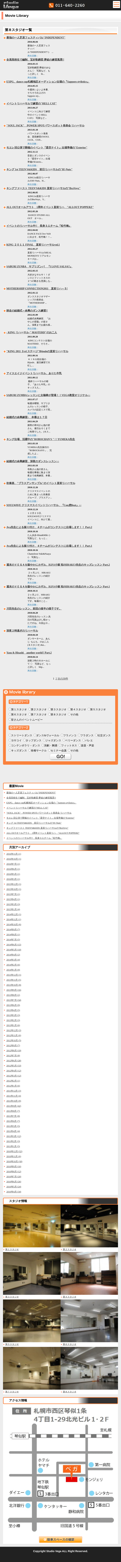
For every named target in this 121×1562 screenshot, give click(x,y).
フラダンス (87, 735)
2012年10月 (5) (13, 1040)
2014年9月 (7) (13, 929)
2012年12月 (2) (13, 1030)
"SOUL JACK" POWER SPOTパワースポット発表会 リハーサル (45, 125)
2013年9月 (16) (13, 990)
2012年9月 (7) (13, 1045)
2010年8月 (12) (13, 1171)
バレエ (89, 740)
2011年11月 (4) (13, 1096)
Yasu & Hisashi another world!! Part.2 (29, 652)
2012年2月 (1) (13, 1080)
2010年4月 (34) (13, 1191)
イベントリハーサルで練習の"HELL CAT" (31, 103)
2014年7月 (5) (13, 939)
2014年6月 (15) (13, 944)
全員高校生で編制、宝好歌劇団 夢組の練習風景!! (35, 59)
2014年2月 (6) (13, 965)
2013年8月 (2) (13, 995)
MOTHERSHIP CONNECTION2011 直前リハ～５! (37, 288)
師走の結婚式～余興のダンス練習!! (27, 310)
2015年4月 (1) (13, 899)
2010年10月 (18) (14, 1161)
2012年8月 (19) (13, 1050)
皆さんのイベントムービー (27, 719)
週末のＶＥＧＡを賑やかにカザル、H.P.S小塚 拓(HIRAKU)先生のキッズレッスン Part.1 (58, 586)
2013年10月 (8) (13, 985)
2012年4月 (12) (13, 1070)
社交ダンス (104, 735)
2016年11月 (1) (13, 854)
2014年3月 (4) (13, 959)
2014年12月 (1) (13, 914)
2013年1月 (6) (13, 1025)
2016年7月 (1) (13, 864)
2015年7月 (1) (13, 894)
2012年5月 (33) (13, 1065)
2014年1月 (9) (13, 970)
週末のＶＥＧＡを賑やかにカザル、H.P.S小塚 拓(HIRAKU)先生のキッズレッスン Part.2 (58, 564)
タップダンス (33, 740)
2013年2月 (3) (13, 1020)
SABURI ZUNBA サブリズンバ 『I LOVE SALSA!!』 (39, 266)
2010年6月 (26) (13, 1181)
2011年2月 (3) (13, 1141)
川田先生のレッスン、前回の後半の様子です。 (34, 608)
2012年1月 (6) (13, 1086)
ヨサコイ (16, 740)
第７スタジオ (39, 714)
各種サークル (39, 750)
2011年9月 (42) (13, 1106)
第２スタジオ (39, 709)
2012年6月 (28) (13, 1060)
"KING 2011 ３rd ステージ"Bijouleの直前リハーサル (37, 351)
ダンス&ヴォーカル (47, 735)
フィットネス (69, 745)
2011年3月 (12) (13, 1136)
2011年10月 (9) (13, 1101)
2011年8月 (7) (13, 1111)
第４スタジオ (78, 709)
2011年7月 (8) (13, 1116)
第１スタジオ (19, 709)
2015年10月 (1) (13, 889)
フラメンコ (69, 735)
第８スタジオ (58, 714)
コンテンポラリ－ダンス (25, 745)
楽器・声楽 (87, 745)
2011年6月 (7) (13, 1121)
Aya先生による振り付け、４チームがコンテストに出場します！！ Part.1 (49, 546)
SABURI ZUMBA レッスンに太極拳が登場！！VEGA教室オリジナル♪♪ (48, 395)
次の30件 (63, 678)
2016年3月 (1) (13, 879)
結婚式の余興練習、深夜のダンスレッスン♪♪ (32, 461)
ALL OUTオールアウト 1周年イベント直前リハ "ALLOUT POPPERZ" (50, 207)
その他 (74, 714)
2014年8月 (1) (13, 934)
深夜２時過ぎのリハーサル (22, 630)
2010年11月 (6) (13, 1156)
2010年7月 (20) (13, 1176)
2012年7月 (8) (13, 1055)
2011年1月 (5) (13, 1146)
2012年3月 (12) (13, 1075)
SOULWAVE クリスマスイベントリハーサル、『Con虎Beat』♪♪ (43, 505)
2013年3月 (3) (13, 1015)
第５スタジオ (98, 709)
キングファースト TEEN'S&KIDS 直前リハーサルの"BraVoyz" (43, 188)
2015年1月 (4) (13, 909)
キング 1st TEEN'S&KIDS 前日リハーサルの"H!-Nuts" (39, 169)
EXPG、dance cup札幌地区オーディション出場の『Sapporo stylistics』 (48, 81)
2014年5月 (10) (13, 949)
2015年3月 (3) (13, 904)
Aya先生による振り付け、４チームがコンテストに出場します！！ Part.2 (49, 527)
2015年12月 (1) (13, 884)
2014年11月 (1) (13, 919)
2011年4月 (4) (13, 1131)
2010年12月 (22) (14, 1151)
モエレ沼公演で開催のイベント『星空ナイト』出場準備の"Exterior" (46, 147)
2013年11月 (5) (13, 980)
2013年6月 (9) (13, 1005)
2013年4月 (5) (13, 1010)
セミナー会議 (58, 750)
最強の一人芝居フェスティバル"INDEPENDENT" (35, 37)
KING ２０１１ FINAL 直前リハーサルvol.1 (33, 244)
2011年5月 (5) (13, 1126)
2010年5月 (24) (13, 1186)
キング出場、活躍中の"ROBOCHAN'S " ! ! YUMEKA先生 (40, 439)
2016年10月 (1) (13, 859)
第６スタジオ (19, 714)
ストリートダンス (21, 735)
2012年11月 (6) (13, 1035)
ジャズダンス (53, 740)
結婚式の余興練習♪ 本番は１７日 (26, 417)
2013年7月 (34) (13, 1000)
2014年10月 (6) (13, 924)
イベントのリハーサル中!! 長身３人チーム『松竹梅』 (38, 225)
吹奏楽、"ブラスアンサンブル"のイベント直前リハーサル (40, 483)
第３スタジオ (58, 709)
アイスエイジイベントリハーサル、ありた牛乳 (34, 373)
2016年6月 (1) (13, 869)
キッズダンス (19, 750)
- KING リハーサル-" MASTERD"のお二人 (31, 332)
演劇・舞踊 (50, 745)
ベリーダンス (73, 740)
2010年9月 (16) (13, 1166)
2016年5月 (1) (13, 874)
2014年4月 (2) (13, 954)
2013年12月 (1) (13, 975)
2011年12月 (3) (13, 1091)
